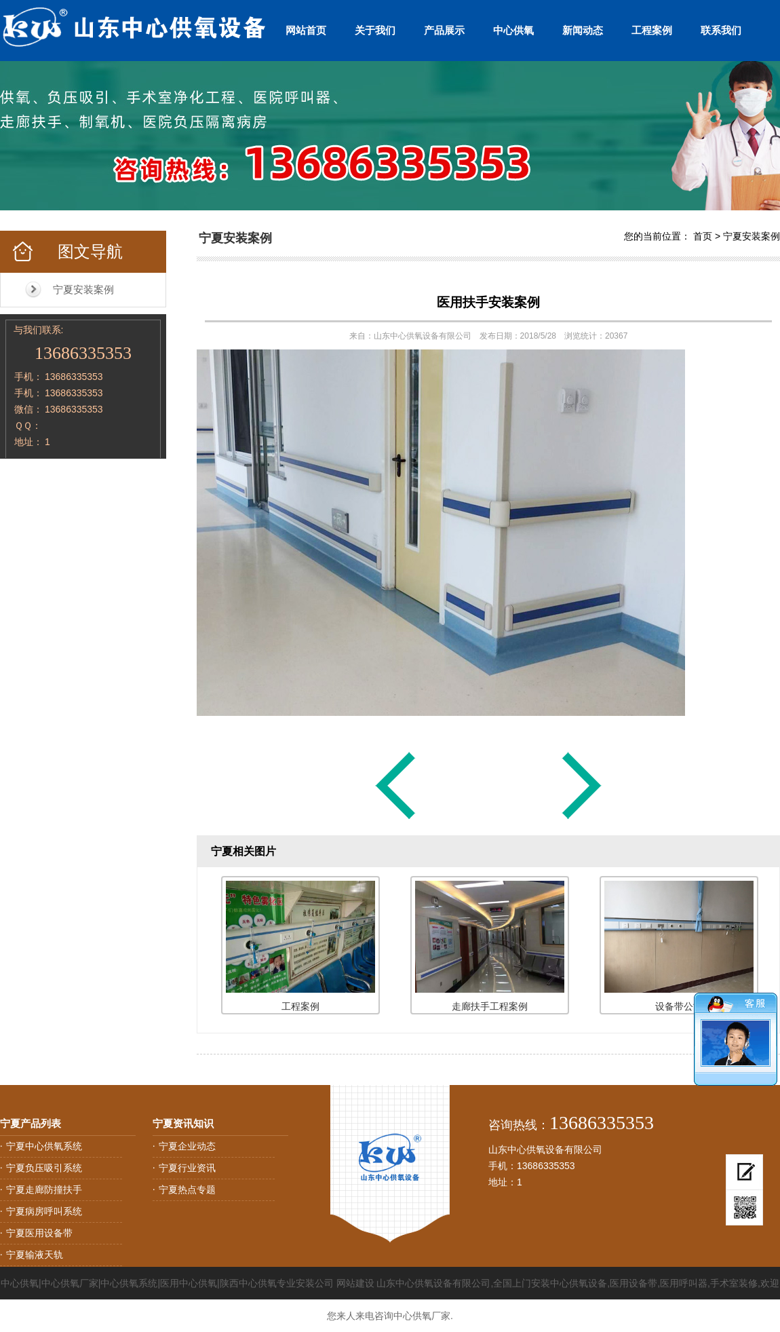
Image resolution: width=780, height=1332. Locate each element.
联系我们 (721, 30)
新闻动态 (582, 30)
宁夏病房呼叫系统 (44, 1211)
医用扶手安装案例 (488, 302)
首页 (702, 236)
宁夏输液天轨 (34, 1254)
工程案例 (651, 30)
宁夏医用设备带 (39, 1233)
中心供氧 (513, 30)
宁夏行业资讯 (187, 1167)
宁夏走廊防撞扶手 (44, 1189)
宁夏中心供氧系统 (44, 1146)
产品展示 (444, 30)
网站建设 (355, 1283)
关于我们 (375, 30)
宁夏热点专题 (187, 1189)
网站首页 (306, 30)
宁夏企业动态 (187, 1146)
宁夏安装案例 (83, 289)
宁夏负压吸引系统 (44, 1167)
